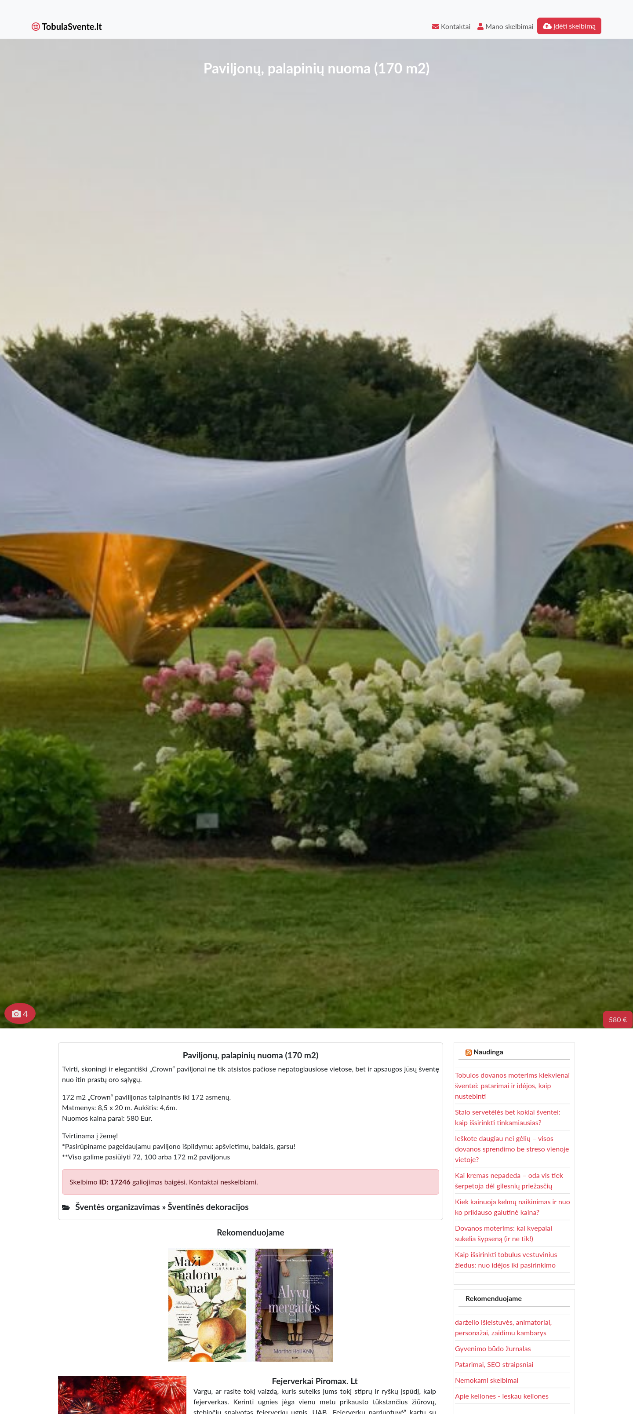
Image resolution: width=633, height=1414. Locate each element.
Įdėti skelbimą (569, 26)
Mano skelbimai (505, 26)
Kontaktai (451, 26)
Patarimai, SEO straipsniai (494, 1364)
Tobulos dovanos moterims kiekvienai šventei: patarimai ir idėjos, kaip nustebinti (512, 1085)
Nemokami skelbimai (486, 1380)
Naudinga (488, 1051)
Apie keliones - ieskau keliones (502, 1396)
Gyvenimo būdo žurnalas (493, 1348)
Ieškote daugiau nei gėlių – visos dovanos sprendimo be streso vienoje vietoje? (512, 1148)
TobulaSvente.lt (67, 26)
